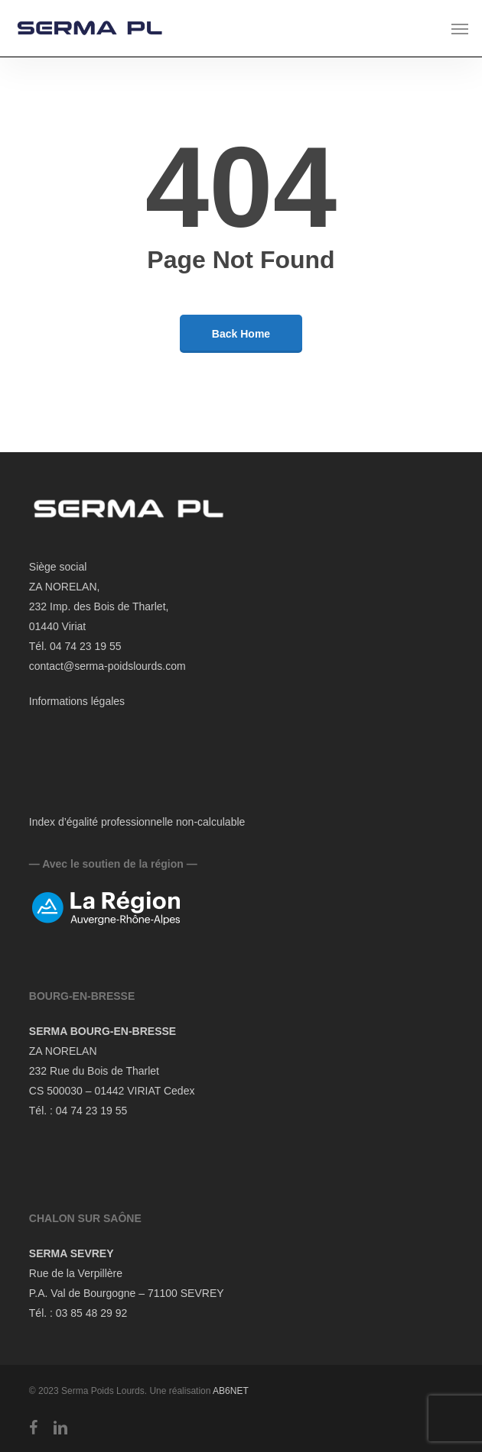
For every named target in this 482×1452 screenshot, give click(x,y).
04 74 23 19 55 (91, 1110)
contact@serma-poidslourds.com (107, 666)
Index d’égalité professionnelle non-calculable (137, 822)
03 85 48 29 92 (91, 1313)
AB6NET (231, 1391)
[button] (459, 28)
